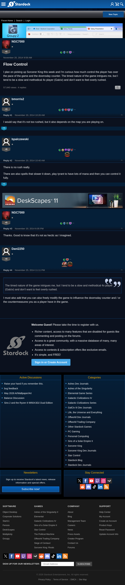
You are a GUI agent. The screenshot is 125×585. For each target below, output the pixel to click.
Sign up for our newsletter (21, 564)
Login (27, 20)
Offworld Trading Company (46, 538)
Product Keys (105, 525)
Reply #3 (7, 228)
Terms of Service (60, 579)
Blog (70, 516)
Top (122, 115)
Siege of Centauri (42, 543)
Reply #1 (7, 115)
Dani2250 (18, 248)
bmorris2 (18, 99)
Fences (6, 525)
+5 (6, 51)
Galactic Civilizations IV (45, 521)
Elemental (39, 516)
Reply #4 (7, 270)
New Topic (113, 14)
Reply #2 (7, 160)
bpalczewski (20, 139)
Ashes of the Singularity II (46, 512)
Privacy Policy (44, 579)
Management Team (77, 521)
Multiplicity (7, 534)
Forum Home (7, 20)
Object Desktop (10, 512)
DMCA (73, 579)
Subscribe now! (31, 489)
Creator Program (75, 538)
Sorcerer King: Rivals (44, 547)
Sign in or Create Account (51, 362)
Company (74, 506)
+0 (6, 259)
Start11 (6, 521)
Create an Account (108, 521)
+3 (6, 109)
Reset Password (107, 529)
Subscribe (83, 564)
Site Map (83, 579)
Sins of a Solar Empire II (45, 525)
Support (105, 506)
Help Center (104, 512)
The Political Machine (44, 534)
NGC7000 (18, 41)
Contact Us (73, 543)
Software (9, 506)
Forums (71, 547)
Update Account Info (108, 534)
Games (38, 506)
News (70, 529)
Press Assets (74, 534)
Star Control (39, 529)
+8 (6, 149)
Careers (71, 525)
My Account (104, 516)
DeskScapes (9, 529)
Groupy (6, 538)
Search (19, 20)
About (70, 512)
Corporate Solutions (12, 516)
